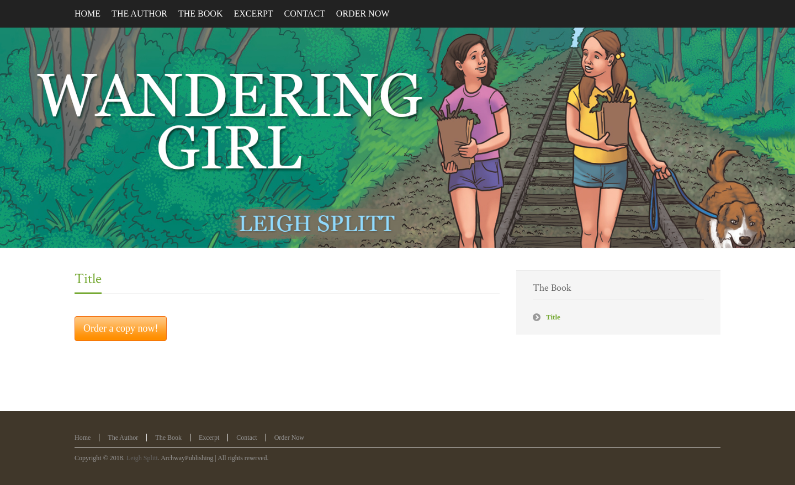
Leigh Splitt (142, 458)
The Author (123, 437)
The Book (168, 437)
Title (88, 278)
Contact (246, 437)
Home (83, 437)
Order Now (289, 437)
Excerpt (209, 437)
